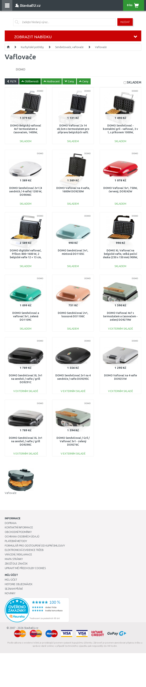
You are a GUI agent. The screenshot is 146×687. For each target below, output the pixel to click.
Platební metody (16, 541)
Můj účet (11, 579)
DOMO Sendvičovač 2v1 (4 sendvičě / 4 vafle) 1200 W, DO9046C (25, 191)
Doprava (10, 523)
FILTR (11, 81)
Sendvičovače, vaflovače (69, 47)
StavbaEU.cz (31, 627)
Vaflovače (101, 47)
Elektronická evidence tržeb (24, 549)
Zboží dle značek (16, 563)
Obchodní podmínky (18, 531)
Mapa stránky (14, 559)
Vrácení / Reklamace (18, 554)
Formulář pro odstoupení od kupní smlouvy (35, 545)
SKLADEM (134, 82)
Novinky (10, 593)
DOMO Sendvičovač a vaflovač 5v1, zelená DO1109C (25, 316)
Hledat (125, 21)
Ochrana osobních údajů (22, 536)
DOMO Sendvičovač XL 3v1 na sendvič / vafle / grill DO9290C (25, 441)
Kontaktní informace (19, 527)
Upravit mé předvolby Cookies (25, 568)
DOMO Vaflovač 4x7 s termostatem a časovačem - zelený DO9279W (120, 316)
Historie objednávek (18, 584)
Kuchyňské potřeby (32, 47)
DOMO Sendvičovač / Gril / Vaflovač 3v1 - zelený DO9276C (73, 441)
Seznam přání (14, 588)
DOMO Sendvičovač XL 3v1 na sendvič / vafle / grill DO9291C (25, 379)
